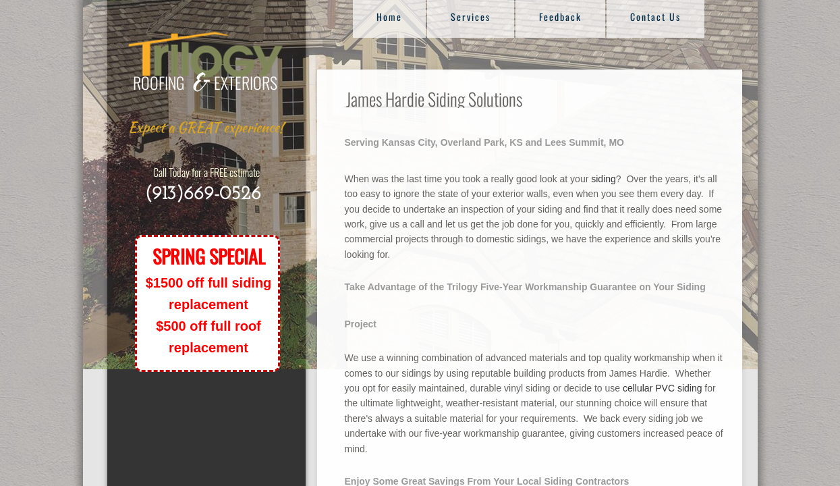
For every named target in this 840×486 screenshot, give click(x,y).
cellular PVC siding (662, 388)
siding (603, 178)
